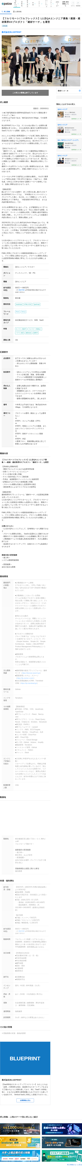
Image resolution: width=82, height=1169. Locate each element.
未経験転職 (36, 1150)
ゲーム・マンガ (46, 3)
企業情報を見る (25, 1059)
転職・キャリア (24, 1150)
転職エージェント (59, 1150)
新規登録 (78, 5)
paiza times (43, 1165)
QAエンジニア (62, 109)
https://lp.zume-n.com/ (24, 652)
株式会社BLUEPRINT (11, 32)
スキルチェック (33, 1160)
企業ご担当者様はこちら (65, 3)
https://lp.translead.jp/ (24, 658)
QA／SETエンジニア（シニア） (68, 140)
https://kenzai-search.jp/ (28, 647)
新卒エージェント (25, 1155)
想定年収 (21, 280)
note (54, 1165)
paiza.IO (64, 1165)
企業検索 (39, 1155)
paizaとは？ (57, 3)
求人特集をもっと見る (74, 1124)
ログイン (73, 5)
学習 (22, 1160)
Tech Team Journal (27, 1165)
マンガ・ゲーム (47, 1160)
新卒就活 (47, 1150)
